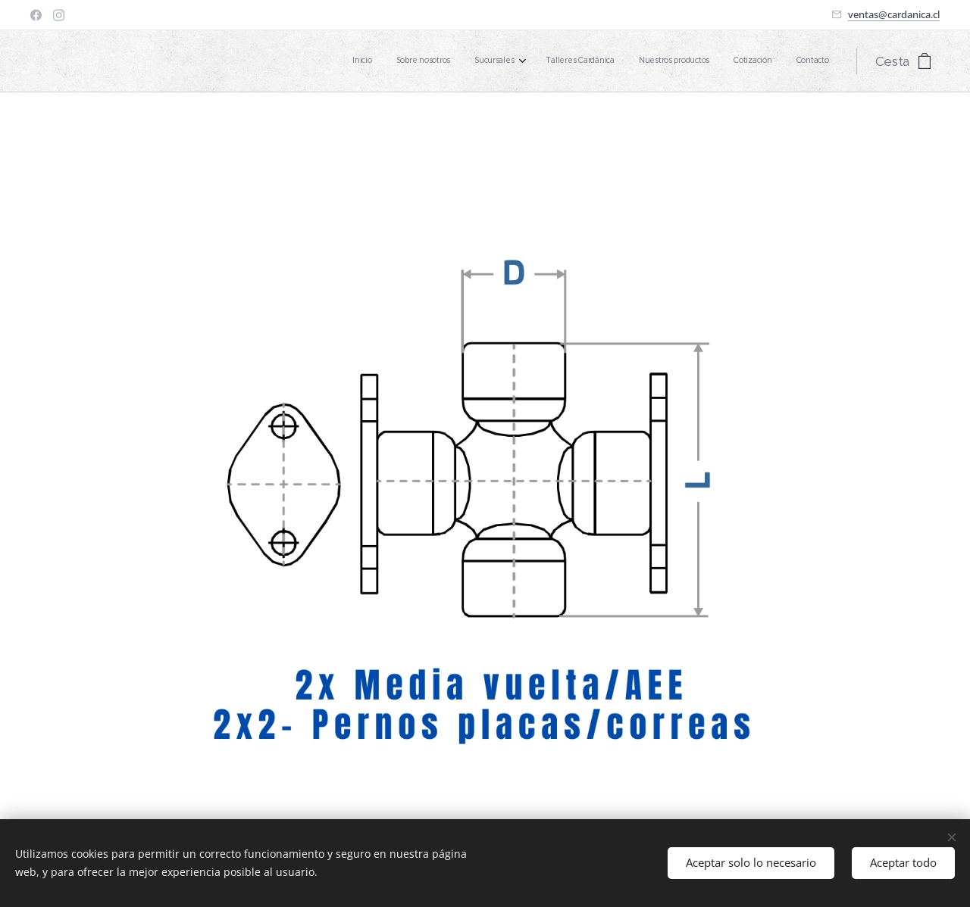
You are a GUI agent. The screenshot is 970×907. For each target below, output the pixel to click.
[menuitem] (680, 61)
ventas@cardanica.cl (894, 14)
